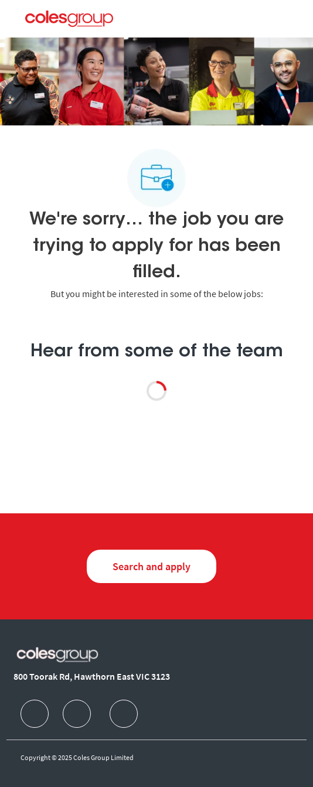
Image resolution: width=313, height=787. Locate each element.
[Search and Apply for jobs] (151, 566)
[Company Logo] (69, 18)
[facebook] (35, 714)
